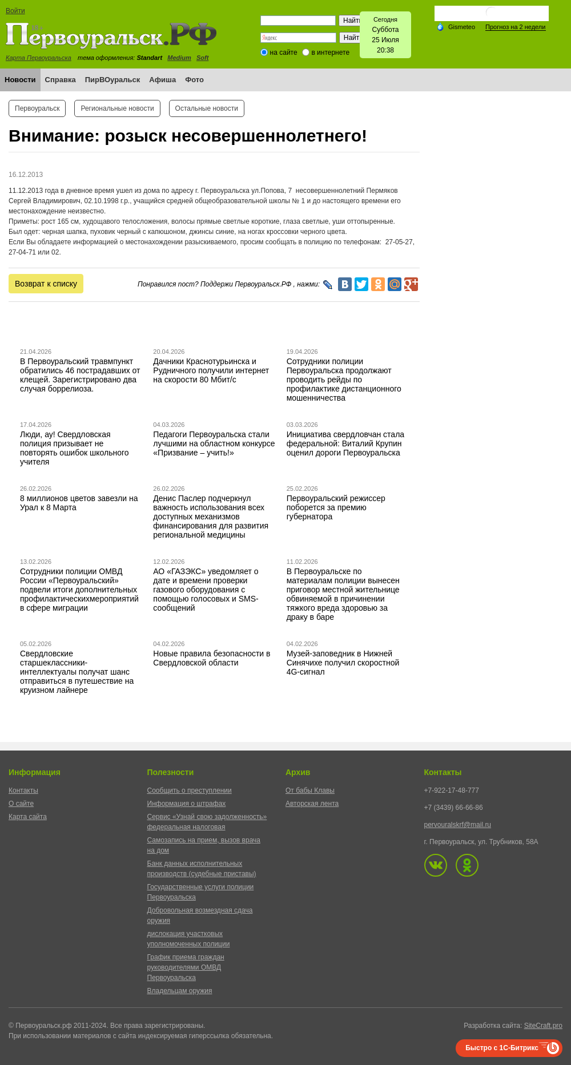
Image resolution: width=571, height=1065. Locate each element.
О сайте (21, 804)
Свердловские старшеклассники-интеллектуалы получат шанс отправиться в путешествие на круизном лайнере (77, 672)
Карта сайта (28, 817)
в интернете (330, 53)
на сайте (283, 53)
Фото (194, 79)
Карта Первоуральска (38, 57)
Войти (15, 11)
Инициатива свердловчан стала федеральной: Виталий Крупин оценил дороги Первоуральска (345, 443)
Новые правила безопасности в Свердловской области (211, 658)
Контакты (23, 790)
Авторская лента (312, 804)
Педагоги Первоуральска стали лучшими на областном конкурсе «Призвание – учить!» (214, 443)
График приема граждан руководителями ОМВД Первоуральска (185, 967)
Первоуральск (37, 108)
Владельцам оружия (179, 991)
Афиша (162, 79)
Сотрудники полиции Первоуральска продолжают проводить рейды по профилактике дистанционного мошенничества (344, 379)
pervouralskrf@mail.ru (458, 825)
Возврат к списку (46, 283)
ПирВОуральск (112, 79)
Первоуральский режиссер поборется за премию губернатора (336, 507)
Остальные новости (206, 108)
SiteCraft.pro (543, 1026)
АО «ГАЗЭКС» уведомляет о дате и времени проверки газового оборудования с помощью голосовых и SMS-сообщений (205, 589)
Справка (60, 79)
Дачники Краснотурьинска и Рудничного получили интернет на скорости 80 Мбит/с (211, 370)
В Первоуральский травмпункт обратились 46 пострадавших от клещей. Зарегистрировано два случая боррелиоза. (80, 375)
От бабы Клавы (310, 790)
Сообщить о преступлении (189, 790)
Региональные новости (117, 108)
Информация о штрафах (186, 804)
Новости (20, 79)
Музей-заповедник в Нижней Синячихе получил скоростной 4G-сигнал (343, 662)
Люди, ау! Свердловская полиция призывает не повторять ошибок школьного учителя (74, 448)
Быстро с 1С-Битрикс (501, 1048)
